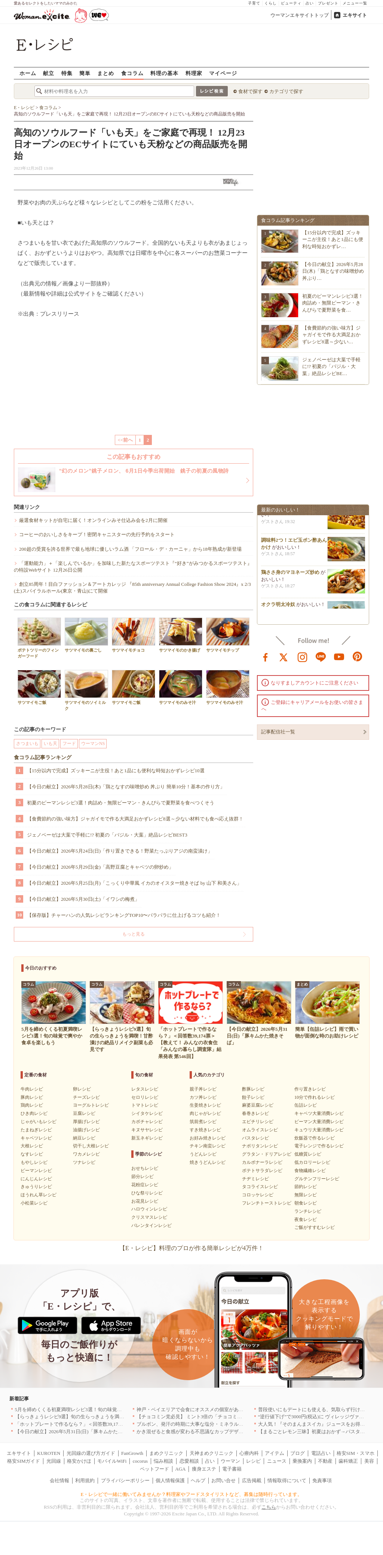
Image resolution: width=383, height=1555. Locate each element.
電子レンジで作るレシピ (319, 1146)
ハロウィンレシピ (149, 1209)
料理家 (194, 73)
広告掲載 (251, 1480)
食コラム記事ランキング (42, 757)
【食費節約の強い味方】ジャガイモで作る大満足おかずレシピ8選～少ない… (331, 334)
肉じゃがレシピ (205, 1113)
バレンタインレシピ (151, 1225)
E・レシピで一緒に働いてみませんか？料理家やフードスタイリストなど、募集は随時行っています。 (192, 1494)
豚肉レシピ (32, 1097)
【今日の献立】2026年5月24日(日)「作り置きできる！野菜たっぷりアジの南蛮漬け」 (119, 851)
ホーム (27, 73)
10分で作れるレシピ (314, 1097)
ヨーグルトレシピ (91, 1105)
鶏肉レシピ (32, 1105)
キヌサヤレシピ (147, 1129)
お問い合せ (223, 1480)
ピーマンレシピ (36, 1170)
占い (310, 3)
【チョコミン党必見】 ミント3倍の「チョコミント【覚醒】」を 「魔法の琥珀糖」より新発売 (239, 1416)
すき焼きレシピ (205, 1129)
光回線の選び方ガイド (91, 1453)
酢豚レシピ (253, 1089)
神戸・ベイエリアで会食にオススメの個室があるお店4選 (199, 1409)
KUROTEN (48, 1453)
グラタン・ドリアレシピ (266, 1154)
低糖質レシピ (307, 1154)
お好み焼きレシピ (208, 1138)
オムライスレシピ (260, 1129)
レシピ (253, 1461)
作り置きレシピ (310, 1089)
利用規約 (85, 1480)
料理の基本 (164, 73)
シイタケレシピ (147, 1113)
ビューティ (291, 3)
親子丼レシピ (203, 1089)
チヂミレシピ (255, 1178)
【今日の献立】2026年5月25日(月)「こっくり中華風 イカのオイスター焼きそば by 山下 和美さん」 (134, 883)
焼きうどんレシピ (208, 1162)
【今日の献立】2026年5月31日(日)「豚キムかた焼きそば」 (78, 1431)
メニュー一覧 (355, 3)
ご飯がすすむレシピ (314, 1227)
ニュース (277, 1461)
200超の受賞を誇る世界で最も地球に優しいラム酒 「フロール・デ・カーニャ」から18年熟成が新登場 (130, 549)
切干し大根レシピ (91, 1146)
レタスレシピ (144, 1089)
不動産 (325, 1461)
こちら (268, 1507)
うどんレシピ (203, 1154)
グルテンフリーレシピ (316, 1178)
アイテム (274, 1453)
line (321, 656)
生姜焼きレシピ (205, 1105)
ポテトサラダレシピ (262, 1170)
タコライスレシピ (260, 1186)
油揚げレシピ (86, 1129)
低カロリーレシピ (312, 1162)
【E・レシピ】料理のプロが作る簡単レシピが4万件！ (191, 1248)
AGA (180, 1469)
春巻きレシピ (255, 1113)
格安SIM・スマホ (355, 1453)
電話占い (321, 1453)
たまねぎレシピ (36, 1129)
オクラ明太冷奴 (278, 607)
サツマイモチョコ (133, 635)
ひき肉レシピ (34, 1113)
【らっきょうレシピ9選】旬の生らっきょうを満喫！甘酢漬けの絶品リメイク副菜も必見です (116, 1416)
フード (69, 743)
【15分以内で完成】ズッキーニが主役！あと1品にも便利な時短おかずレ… (332, 239)
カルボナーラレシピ (262, 1162)
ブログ (297, 1453)
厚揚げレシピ (86, 1121)
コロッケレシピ (257, 1194)
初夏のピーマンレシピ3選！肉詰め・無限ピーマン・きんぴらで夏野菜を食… (332, 302)
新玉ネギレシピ (147, 1138)
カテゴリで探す (286, 91)
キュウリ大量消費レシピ (319, 1129)
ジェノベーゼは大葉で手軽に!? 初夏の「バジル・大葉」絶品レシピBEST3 (107, 835)
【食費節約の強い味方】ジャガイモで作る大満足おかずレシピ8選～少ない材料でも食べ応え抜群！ (135, 819)
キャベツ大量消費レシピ (319, 1113)
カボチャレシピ (147, 1121)
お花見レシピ (144, 1201)
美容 (369, 1461)
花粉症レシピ (144, 1184)
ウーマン (230, 1461)
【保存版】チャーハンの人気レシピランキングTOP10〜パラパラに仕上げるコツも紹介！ (124, 915)
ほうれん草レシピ (38, 1194)
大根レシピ (32, 1146)
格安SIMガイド (23, 1461)
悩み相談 (163, 1461)
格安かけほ (79, 1461)
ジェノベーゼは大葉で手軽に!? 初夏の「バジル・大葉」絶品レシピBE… (331, 366)
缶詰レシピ (305, 1105)
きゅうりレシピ (36, 1186)
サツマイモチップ (227, 635)
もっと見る (133, 934)
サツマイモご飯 (39, 687)
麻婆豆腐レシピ (257, 1105)
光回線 (53, 1461)
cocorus (140, 1461)
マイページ (223, 73)
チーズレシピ (86, 1097)
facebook (265, 656)
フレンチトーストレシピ (266, 1203)
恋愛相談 (189, 1461)
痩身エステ (204, 1469)
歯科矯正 (348, 1461)
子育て (254, 3)
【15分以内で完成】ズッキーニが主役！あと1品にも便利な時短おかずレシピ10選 (116, 770)
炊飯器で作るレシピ (314, 1138)
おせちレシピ (144, 1168)
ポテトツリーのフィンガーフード (39, 638)
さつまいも (27, 743)
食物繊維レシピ (310, 1170)
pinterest (357, 656)
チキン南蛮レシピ (208, 1146)
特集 (67, 73)
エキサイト (355, 15)
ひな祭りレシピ (147, 1193)
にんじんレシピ (36, 1178)
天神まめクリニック (211, 1453)
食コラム (132, 73)
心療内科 (249, 1453)
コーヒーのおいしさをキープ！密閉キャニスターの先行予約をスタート (97, 534)
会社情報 (59, 1480)
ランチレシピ (307, 1211)
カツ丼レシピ (203, 1097)
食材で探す (250, 91)
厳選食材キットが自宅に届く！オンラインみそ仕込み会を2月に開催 (93, 520)
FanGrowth (132, 1453)
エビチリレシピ (257, 1121)
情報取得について (286, 1480)
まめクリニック (166, 1453)
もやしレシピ (34, 1162)
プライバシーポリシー (125, 1480)
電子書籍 (232, 1469)
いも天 (50, 743)
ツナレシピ (84, 1162)
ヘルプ (198, 1480)
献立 (48, 73)
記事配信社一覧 (278, 732)
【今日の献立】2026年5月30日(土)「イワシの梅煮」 (83, 899)
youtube (339, 656)
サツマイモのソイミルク (86, 690)
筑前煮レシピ (203, 1121)
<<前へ (125, 440)
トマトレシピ (144, 1105)
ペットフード (154, 1469)
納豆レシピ (84, 1138)
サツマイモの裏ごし (86, 635)
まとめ (105, 73)
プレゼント (328, 3)
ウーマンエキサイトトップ (299, 15)
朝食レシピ (305, 1203)
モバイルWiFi (111, 1461)
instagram (302, 656)
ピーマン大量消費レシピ (319, 1121)
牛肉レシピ (32, 1089)
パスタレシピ (255, 1138)
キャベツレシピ (36, 1138)
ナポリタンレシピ (260, 1146)
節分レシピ (142, 1176)
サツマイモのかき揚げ (180, 635)
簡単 (85, 73)
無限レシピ (305, 1194)
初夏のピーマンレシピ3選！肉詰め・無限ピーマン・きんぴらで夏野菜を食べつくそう (120, 803)
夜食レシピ (305, 1219)
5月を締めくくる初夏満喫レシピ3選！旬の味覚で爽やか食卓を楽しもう (93, 1409)
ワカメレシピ (86, 1154)
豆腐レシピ (84, 1113)
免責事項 (322, 1480)
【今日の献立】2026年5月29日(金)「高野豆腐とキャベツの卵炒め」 (100, 867)
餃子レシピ (253, 1097)
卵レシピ (82, 1089)
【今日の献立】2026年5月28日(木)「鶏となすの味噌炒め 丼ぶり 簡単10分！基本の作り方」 (126, 786)
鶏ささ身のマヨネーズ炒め (290, 575)
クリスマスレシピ (149, 1217)
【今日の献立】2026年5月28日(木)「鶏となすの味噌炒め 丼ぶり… (333, 271)
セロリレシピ (144, 1097)
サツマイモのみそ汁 (180, 687)
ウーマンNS (93, 743)
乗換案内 (302, 1461)
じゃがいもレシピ (38, 1121)
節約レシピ (305, 1186)
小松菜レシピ (34, 1203)
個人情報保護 (170, 1480)
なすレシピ (32, 1154)
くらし (270, 3)
